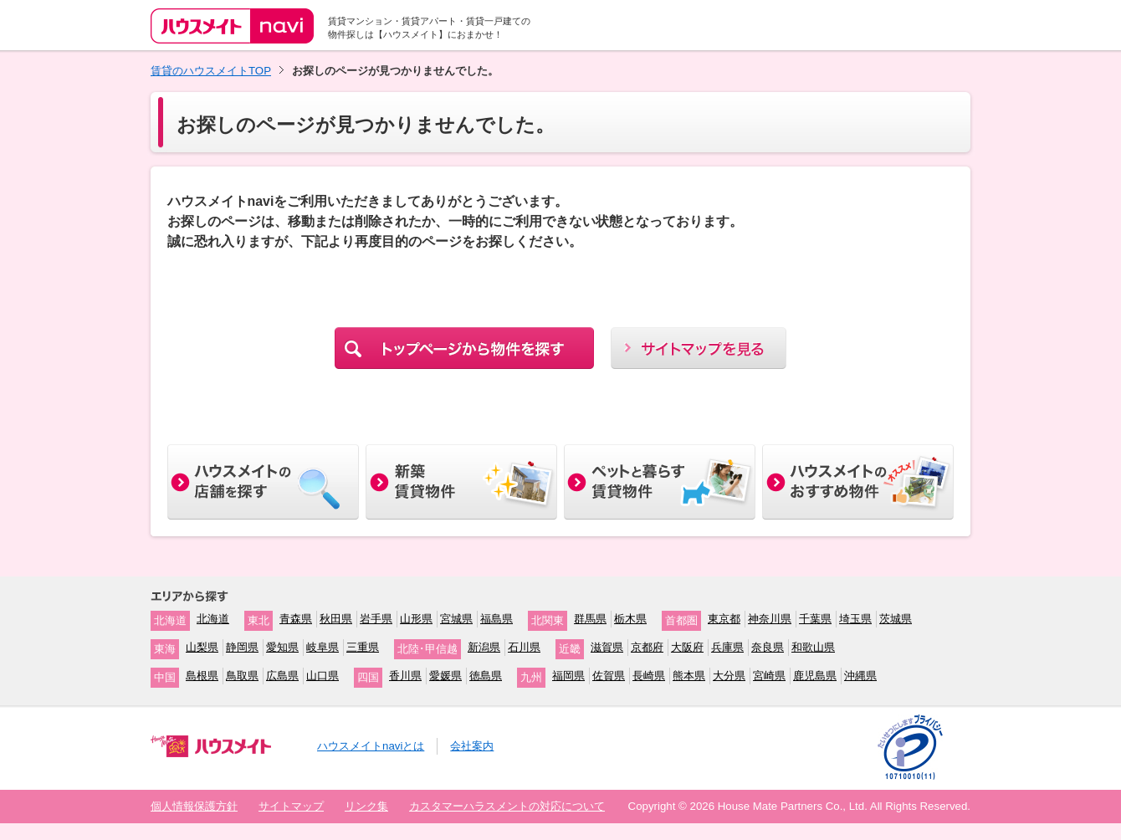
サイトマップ (291, 806)
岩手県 (376, 618)
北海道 (213, 618)
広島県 (282, 675)
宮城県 (456, 618)
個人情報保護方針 (194, 806)
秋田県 (336, 618)
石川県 (524, 647)
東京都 (724, 618)
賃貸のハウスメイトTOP (211, 70)
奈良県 (767, 647)
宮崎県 (769, 675)
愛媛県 (445, 675)
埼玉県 (855, 618)
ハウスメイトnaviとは (370, 746)
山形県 (416, 618)
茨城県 (895, 618)
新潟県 (484, 647)
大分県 (729, 675)
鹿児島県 (815, 675)
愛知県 (282, 647)
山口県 (322, 675)
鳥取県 (242, 675)
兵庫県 (727, 647)
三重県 (362, 647)
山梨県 (202, 647)
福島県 (496, 618)
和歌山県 (813, 647)
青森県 (295, 618)
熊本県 (689, 675)
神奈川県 (769, 618)
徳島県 (485, 675)
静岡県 (242, 647)
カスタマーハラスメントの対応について (507, 806)
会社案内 (472, 746)
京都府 (647, 647)
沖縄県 (860, 675)
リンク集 (366, 806)
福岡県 (568, 675)
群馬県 (590, 618)
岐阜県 (322, 647)
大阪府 (687, 647)
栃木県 (630, 618)
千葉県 (815, 618)
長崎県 (648, 675)
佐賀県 (608, 675)
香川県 (405, 675)
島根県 (202, 675)
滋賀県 (607, 647)
